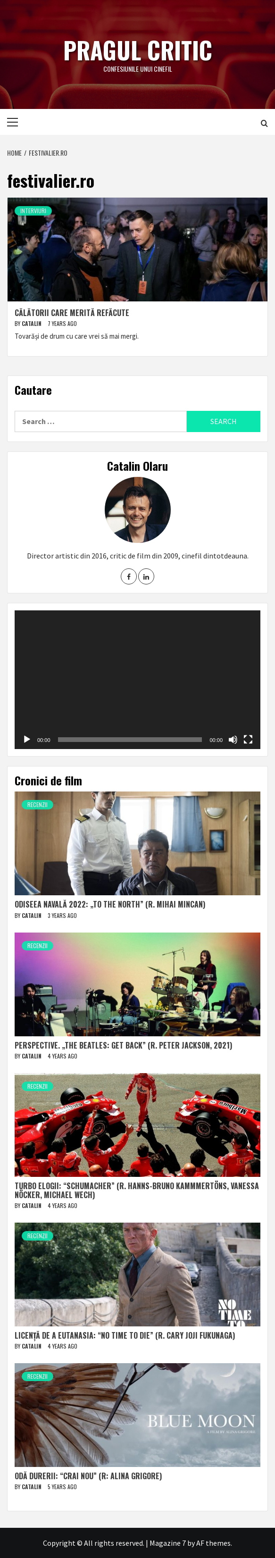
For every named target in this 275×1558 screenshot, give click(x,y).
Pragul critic (137, 49)
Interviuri (33, 211)
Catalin (32, 323)
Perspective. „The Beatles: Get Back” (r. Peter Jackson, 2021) (123, 1045)
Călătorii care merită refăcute (72, 312)
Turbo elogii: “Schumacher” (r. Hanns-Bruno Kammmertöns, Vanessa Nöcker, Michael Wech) (137, 1190)
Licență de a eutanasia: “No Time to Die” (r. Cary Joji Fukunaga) (125, 1335)
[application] (137, 679)
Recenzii (37, 804)
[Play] (27, 739)
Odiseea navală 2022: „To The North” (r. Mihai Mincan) (110, 904)
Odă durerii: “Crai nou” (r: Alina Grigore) (88, 1476)
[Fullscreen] (248, 739)
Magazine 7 (168, 1543)
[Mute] (233, 739)
